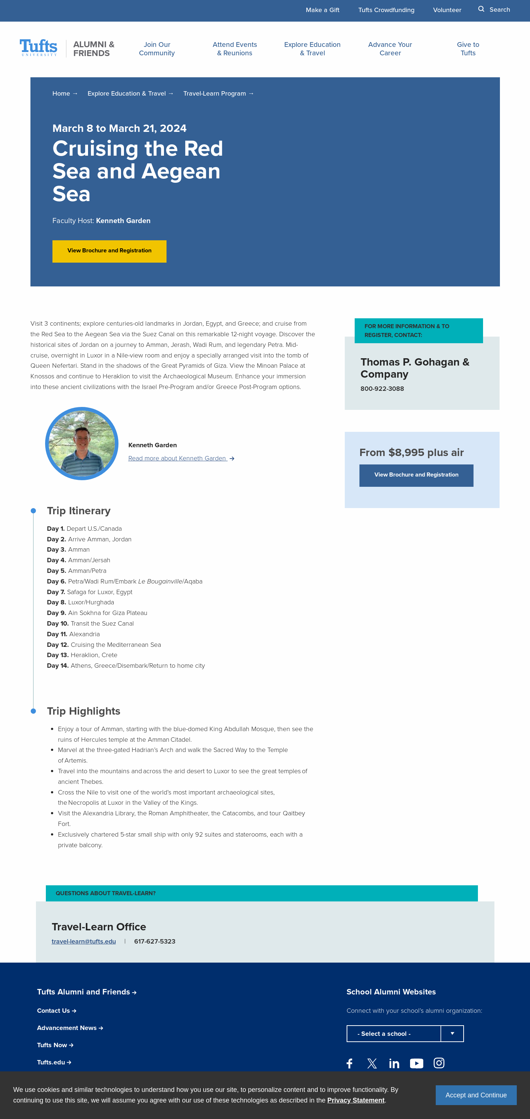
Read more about (178, 470)
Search (494, 9)
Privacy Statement (356, 1100)
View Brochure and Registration (109, 256)
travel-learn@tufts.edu (84, 954)
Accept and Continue (476, 1095)
